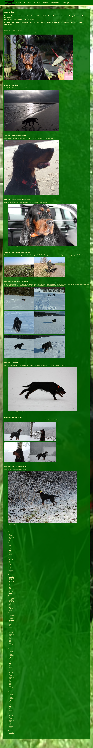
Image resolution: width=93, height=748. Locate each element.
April (10, 550)
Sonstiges (66, 3)
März (10, 551)
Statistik (37, 3)
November (11, 534)
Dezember (11, 560)
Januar (10, 554)
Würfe (45, 3)
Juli (10, 540)
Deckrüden (55, 3)
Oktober (11, 536)
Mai (10, 548)
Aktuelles (27, 3)
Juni (10, 585)
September (11, 537)
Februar (11, 553)
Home (18, 3)
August (10, 538)
